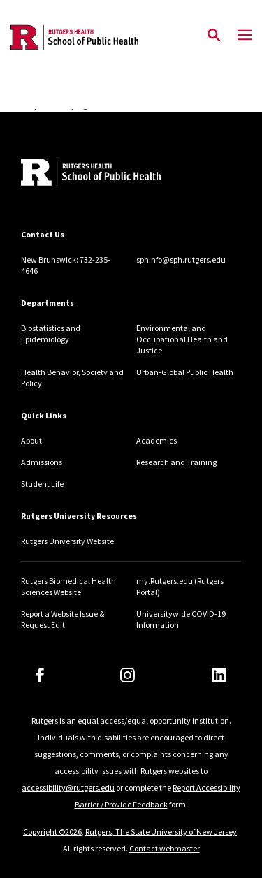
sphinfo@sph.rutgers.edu (181, 259)
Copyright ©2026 (52, 831)
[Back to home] (115, 174)
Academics (156, 440)
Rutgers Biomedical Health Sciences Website (68, 586)
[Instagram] (127, 675)
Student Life (42, 483)
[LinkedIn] (219, 675)
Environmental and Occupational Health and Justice (182, 339)
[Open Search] (213, 35)
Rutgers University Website (67, 541)
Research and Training (176, 462)
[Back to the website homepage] (74, 37)
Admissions (41, 462)
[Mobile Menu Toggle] (244, 35)
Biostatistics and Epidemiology (50, 333)
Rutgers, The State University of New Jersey (161, 831)
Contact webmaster (164, 848)
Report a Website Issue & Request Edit (62, 619)
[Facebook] (40, 675)
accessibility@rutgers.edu (68, 787)
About (31, 440)
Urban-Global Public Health (184, 372)
